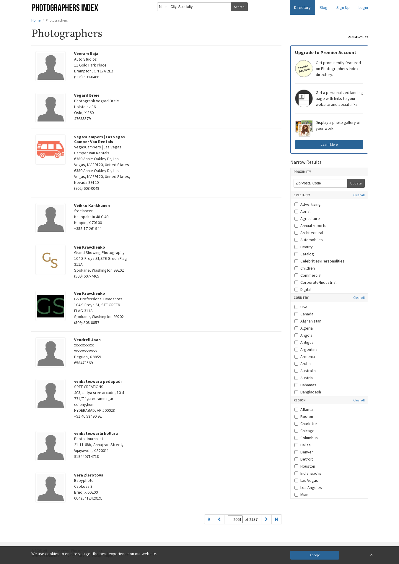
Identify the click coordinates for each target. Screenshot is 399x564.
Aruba (302, 363)
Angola (303, 335)
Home (35, 20)
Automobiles (308, 239)
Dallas (302, 445)
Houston (304, 466)
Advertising (307, 204)
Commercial (307, 275)
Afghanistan (307, 321)
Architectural (308, 232)
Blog (324, 7)
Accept (315, 555)
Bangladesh (307, 392)
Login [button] (363, 7)
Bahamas (305, 385)
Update (355, 183)
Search (239, 6)
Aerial (302, 211)
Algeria (303, 328)
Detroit (303, 459)
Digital (302, 289)
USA (300, 306)
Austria (303, 377)
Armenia (304, 356)
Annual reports (310, 225)
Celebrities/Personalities (319, 261)
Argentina (305, 349)
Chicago (304, 430)
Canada (303, 314)
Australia (305, 370)
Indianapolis (307, 473)
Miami (302, 494)
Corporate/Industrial (315, 282)
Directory (302, 7)
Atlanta (303, 409)
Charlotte (305, 423)
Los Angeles (308, 487)
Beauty (303, 246)
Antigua (304, 342)
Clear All (359, 195)
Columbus (306, 437)
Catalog (304, 254)
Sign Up (343, 7)
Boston (303, 416)
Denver (303, 452)
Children (304, 268)
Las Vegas (306, 480)
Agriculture (307, 218)
